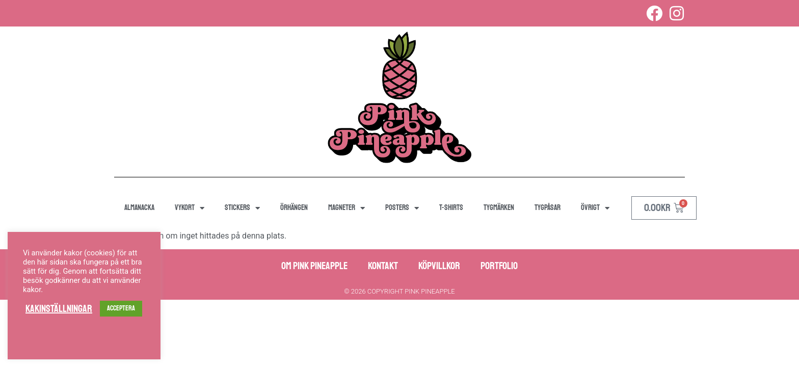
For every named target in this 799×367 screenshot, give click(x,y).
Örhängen (294, 208)
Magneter (346, 208)
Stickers (242, 208)
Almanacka (139, 208)
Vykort (189, 208)
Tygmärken (499, 208)
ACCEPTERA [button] (121, 308)
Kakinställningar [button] (58, 308)
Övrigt (595, 208)
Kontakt (383, 265)
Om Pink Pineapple (314, 265)
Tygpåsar (548, 208)
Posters (402, 208)
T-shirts (451, 208)
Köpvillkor (439, 265)
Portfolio (499, 265)
